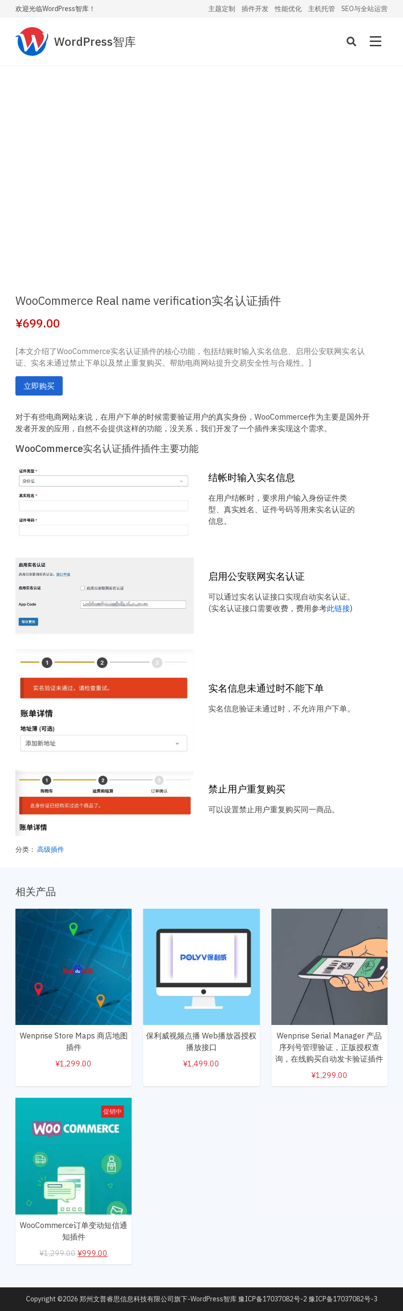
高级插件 (50, 849)
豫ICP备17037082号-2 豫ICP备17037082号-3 (307, 1299)
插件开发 (255, 8)
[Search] (351, 41)
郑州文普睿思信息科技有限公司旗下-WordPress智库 (158, 1299)
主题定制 (221, 8)
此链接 (338, 608)
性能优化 (288, 8)
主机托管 (321, 8)
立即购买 (39, 386)
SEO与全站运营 (364, 8)
